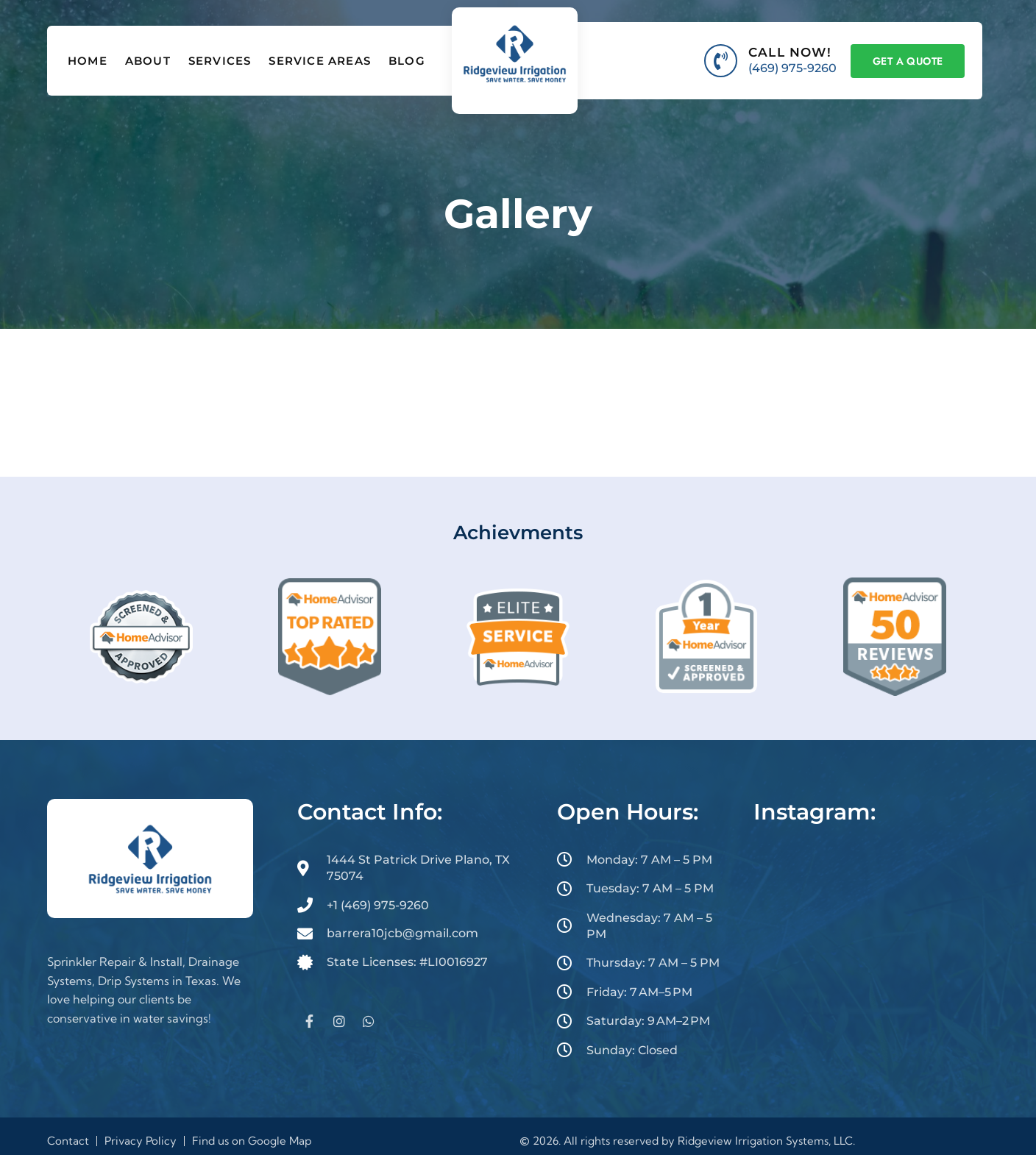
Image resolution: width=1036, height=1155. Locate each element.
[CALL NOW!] (720, 60)
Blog (406, 61)
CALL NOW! (789, 52)
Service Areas (320, 61)
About (148, 61)
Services (220, 61)
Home (87, 61)
